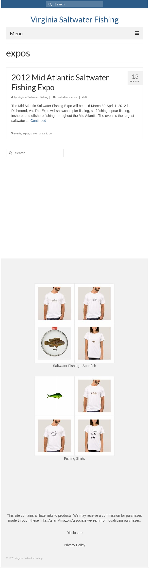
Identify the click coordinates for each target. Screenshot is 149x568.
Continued (38, 121)
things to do (45, 133)
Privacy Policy (74, 545)
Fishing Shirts (74, 458)
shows (34, 133)
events (73, 97)
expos (26, 133)
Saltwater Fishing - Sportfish (74, 366)
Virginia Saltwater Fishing (75, 19)
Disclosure (74, 533)
